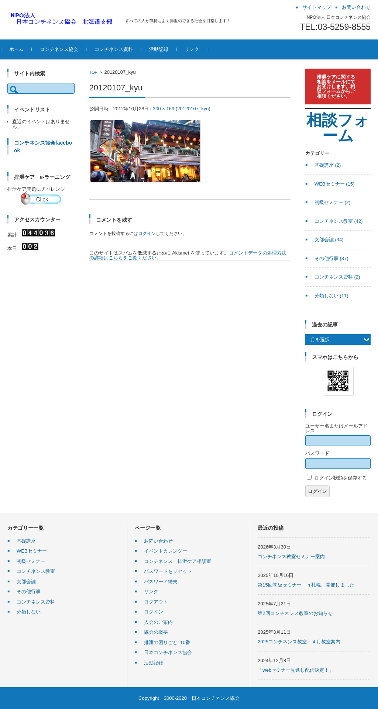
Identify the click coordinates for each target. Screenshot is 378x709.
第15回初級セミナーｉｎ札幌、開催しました (306, 585)
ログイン (147, 233)
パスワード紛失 (161, 581)
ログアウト (156, 602)
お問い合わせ (158, 541)
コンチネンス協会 (65, 49)
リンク (198, 49)
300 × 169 (163, 108)
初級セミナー (333, 202)
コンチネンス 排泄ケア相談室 (177, 561)
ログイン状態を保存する (340, 478)
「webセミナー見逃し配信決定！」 (296, 670)
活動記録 (165, 49)
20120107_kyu (193, 108)
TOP (93, 72)
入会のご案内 (158, 622)
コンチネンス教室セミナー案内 (291, 556)
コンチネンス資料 (120, 49)
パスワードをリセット (168, 571)
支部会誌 (329, 239)
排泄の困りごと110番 (167, 642)
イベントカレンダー (165, 551)
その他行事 (331, 258)
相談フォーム (337, 127)
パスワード (317, 453)
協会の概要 (156, 632)
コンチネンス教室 (339, 221)
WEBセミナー (334, 184)
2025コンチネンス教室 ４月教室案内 (299, 641)
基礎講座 (328, 165)
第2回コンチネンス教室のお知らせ (295, 613)
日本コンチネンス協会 (168, 652)
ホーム (23, 49)
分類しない (331, 295)
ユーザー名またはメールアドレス (336, 428)
